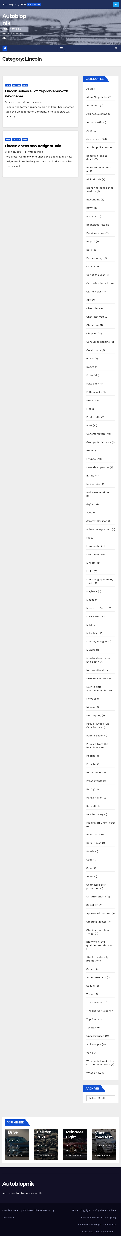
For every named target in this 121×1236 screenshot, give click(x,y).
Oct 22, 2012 (15, 152)
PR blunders (94, 772)
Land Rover (93, 554)
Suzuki (90, 985)
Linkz (89, 571)
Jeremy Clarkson (96, 520)
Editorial (91, 375)
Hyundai (91, 458)
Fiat (88, 408)
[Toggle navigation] (61, 48)
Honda (90, 450)
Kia (88, 537)
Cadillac (91, 266)
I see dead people (97, 467)
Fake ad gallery (108, 1217)
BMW (89, 207)
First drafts (93, 417)
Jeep (89, 512)
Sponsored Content (98, 913)
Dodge (90, 366)
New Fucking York (97, 678)
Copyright (85, 1210)
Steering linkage (96, 921)
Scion (89, 868)
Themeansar (8, 1217)
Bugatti (90, 241)
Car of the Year (95, 274)
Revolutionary (95, 814)
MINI (89, 624)
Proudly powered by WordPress (18, 1210)
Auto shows (93, 138)
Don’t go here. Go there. (104, 1210)
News (25, 85)
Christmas (92, 325)
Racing (90, 789)
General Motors (96, 433)
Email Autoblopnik (90, 1217)
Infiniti (90, 475)
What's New (93, 1072)
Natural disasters (97, 670)
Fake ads (92, 383)
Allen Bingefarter (96, 97)
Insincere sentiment (99, 492)
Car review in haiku (98, 283)
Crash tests (93, 350)
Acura (89, 88)
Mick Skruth (93, 616)
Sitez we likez (86, 1231)
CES (88, 299)
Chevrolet (92, 308)
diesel (90, 358)
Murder (90, 649)
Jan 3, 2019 (104, 1145)
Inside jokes (93, 483)
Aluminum (92, 105)
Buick (89, 249)
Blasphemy (93, 199)
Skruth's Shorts (96, 896)
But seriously (94, 258)
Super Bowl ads (96, 977)
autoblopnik (32, 102)
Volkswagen (93, 1044)
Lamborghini (94, 546)
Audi (89, 130)
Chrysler (91, 333)
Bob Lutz (92, 216)
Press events (94, 780)
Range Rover (94, 797)
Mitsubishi (92, 633)
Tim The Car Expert (98, 1010)
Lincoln (16, 85)
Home (75, 1210)
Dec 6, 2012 (14, 102)
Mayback (91, 591)
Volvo (89, 1052)
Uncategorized (95, 1035)
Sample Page (109, 1224)
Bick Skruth (93, 179)
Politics (90, 755)
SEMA (89, 876)
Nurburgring (93, 715)
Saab (89, 859)
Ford (8, 85)
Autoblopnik (18, 1183)
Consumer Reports (98, 341)
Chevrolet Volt (95, 316)
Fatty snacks (94, 391)
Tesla (89, 994)
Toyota (90, 1027)
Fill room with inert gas (89, 1224)
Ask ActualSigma (96, 113)
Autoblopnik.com (97, 147)
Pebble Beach (95, 735)
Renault (91, 805)
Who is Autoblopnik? (106, 1231)
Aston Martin (94, 122)
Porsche (91, 764)
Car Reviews (93, 291)
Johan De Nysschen (98, 529)
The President (95, 1002)
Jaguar (90, 504)
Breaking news (95, 233)
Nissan (90, 707)
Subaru (90, 969)
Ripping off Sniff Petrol (100, 822)
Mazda (90, 599)
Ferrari (90, 400)
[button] (116, 48)
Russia (90, 851)
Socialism (92, 904)
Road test (92, 834)
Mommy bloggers (97, 641)
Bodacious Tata (95, 224)
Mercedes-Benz (96, 608)
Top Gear (92, 1019)
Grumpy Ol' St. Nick (98, 442)
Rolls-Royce (93, 842)
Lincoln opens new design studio (33, 146)
